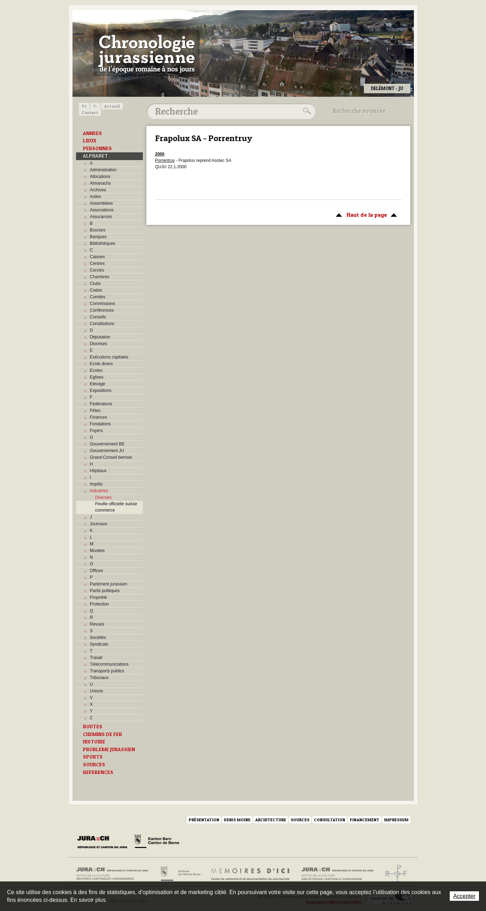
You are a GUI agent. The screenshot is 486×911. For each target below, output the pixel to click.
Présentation (204, 819)
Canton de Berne (157, 842)
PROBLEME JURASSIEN (109, 749)
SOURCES (94, 764)
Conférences (102, 310)
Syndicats (99, 644)
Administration (103, 169)
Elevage (97, 383)
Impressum (396, 819)
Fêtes (95, 410)
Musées (97, 550)
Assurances (101, 216)
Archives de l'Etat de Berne (180, 874)
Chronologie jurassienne (147, 53)
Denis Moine (237, 819)
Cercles (97, 270)
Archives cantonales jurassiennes (115, 874)
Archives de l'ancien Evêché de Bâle (394, 874)
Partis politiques (105, 590)
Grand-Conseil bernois (111, 457)
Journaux (98, 523)
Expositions (101, 390)
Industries (99, 490)
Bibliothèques (102, 243)
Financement (364, 819)
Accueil (112, 106)
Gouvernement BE (107, 444)
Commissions (102, 303)
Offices (96, 570)
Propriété (98, 597)
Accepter (464, 896)
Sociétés (98, 637)
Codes (96, 290)
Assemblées (101, 203)
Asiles (95, 196)
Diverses (103, 497)
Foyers (96, 430)
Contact (90, 112)
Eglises (97, 377)
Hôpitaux (98, 470)
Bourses (98, 230)
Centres (97, 263)
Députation (100, 337)
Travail (96, 657)
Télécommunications (109, 664)
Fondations (100, 424)
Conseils (98, 317)
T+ (84, 106)
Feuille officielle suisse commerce (116, 507)
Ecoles (96, 370)
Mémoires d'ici (250, 874)
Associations (102, 210)
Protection (99, 604)
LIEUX (89, 141)
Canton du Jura (104, 842)
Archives (98, 190)
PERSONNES (97, 148)
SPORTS (93, 757)
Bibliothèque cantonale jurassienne (337, 874)
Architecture (270, 819)
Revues (97, 624)
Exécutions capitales (109, 357)
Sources (300, 819)
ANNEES (92, 133)
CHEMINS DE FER (102, 734)
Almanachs (100, 183)
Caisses (97, 256)
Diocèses (98, 343)
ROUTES (92, 726)
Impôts (96, 484)
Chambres (99, 276)
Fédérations (101, 403)
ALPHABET (95, 156)
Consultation (329, 819)
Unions (96, 691)
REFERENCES (98, 772)
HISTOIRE (94, 742)
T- (95, 106)
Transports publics (107, 671)
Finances (98, 417)
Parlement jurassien (108, 584)
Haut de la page (365, 214)
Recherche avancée (359, 110)
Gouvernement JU (107, 450)
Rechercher (306, 111)
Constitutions (102, 323)
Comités (98, 297)
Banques (98, 236)
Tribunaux (99, 677)
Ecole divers (101, 363)
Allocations (100, 176)
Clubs (95, 283)
